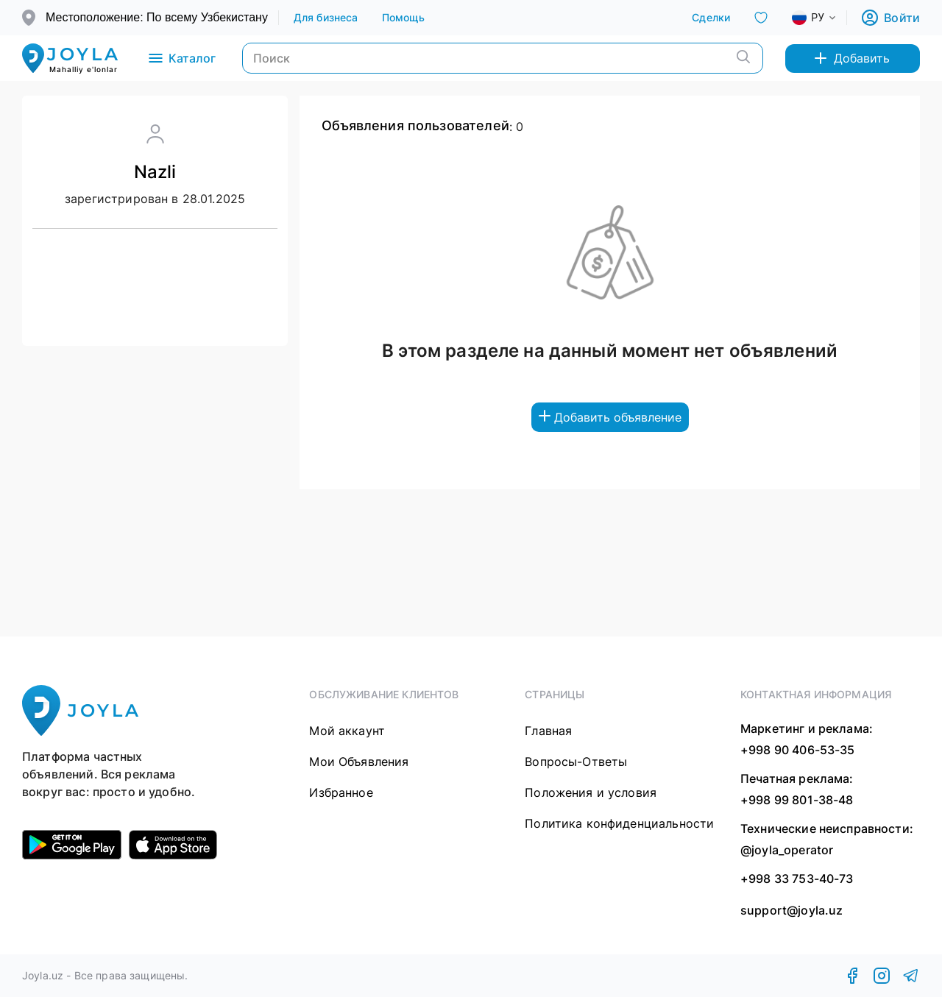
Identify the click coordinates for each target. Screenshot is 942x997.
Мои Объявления (358, 761)
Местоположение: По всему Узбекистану (157, 17)
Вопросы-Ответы (576, 761)
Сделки (711, 17)
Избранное (340, 792)
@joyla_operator (786, 849)
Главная (548, 730)
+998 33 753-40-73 (797, 878)
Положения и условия (590, 792)
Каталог (181, 58)
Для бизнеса (326, 17)
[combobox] (825, 17)
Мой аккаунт (347, 730)
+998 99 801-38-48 (797, 799)
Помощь (403, 17)
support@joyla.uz (791, 911)
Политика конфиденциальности (619, 823)
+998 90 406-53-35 (797, 749)
